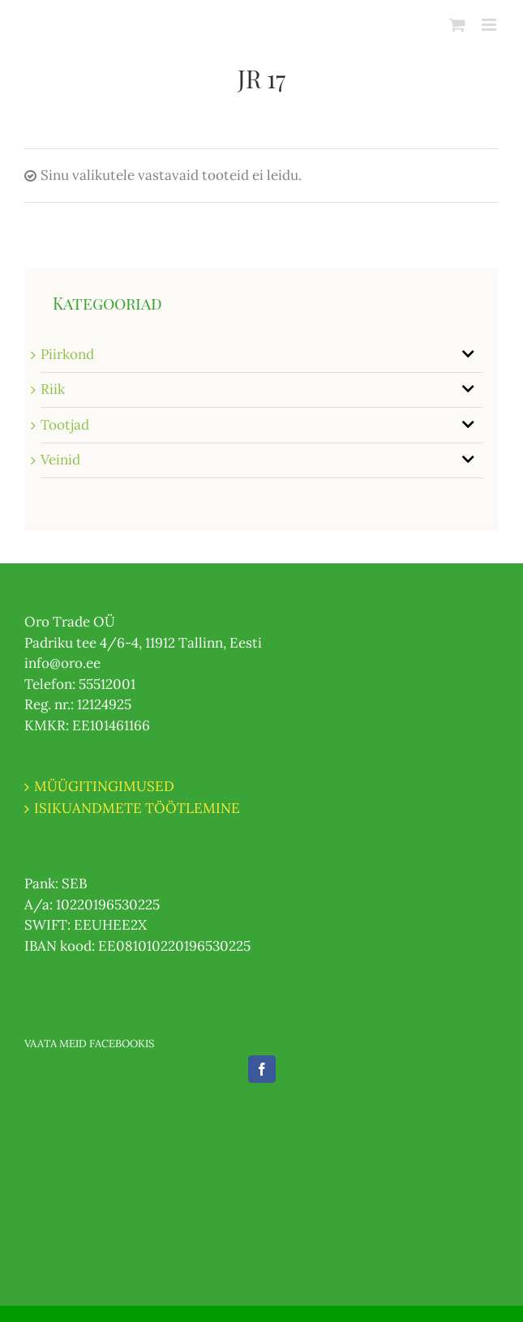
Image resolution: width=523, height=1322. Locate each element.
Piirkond (67, 354)
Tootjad (65, 425)
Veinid (60, 459)
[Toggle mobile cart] (457, 24)
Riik (53, 389)
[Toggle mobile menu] (490, 24)
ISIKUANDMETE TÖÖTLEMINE (137, 808)
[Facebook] (262, 1069)
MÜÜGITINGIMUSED (104, 786)
